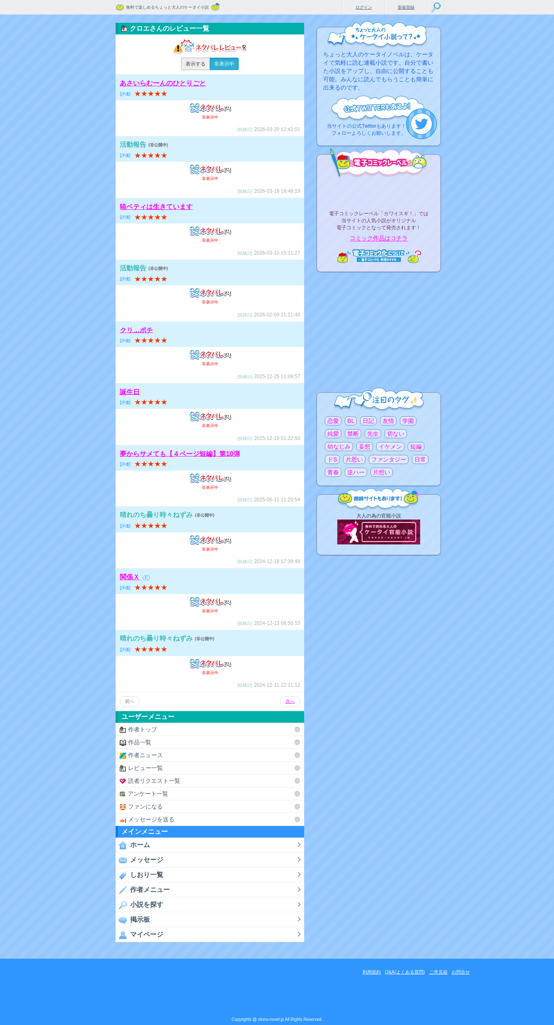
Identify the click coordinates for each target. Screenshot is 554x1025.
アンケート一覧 (144, 793)
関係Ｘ (135, 577)
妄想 (364, 446)
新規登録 (406, 7)
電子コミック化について (378, 256)
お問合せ (461, 971)
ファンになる (141, 806)
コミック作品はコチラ (379, 238)
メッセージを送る (147, 819)
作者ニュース (141, 755)
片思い (354, 459)
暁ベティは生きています (156, 206)
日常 (420, 459)
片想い (381, 472)
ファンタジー (388, 459)
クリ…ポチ (136, 329)
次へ (290, 701)
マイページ (139, 935)
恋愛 (333, 421)
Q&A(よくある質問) (405, 971)
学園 (408, 421)
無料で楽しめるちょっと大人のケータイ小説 (167, 7)
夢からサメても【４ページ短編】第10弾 (180, 453)
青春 (333, 472)
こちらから (421, 123)
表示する (196, 64)
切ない (395, 433)
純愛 (333, 433)
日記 (368, 421)
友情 (388, 421)
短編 (416, 446)
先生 (373, 433)
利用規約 (372, 971)
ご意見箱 (438, 971)
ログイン (364, 7)
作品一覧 (135, 742)
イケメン (390, 446)
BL (350, 421)
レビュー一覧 (141, 768)
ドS (332, 459)
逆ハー (356, 472)
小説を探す (139, 905)
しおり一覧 (139, 875)
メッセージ (139, 860)
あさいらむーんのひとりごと (163, 83)
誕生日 (130, 391)
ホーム (133, 845)
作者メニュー (143, 890)
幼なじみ (339, 446)
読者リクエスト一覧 (150, 781)
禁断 (353, 433)
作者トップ (138, 729)
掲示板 (133, 920)
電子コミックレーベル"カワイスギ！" (379, 191)
